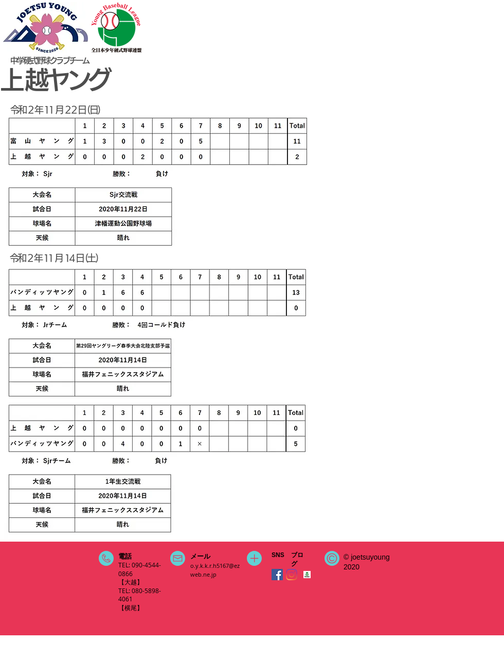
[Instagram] (291, 574)
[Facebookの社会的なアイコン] (277, 574)
